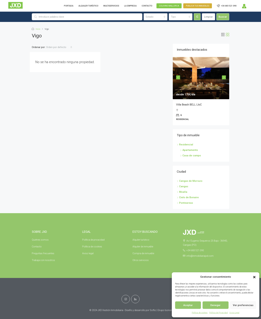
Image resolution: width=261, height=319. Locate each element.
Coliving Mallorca (169, 6)
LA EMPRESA (130, 6)
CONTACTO (147, 6)
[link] (201, 78)
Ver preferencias (243, 305)
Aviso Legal (234, 313)
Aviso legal (88, 253)
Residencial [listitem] (185, 144)
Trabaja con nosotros (43, 260)
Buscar (223, 16)
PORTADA (68, 6)
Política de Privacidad (218, 313)
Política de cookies (200, 313)
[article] (201, 91)
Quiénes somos (40, 239)
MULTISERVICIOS (111, 6)
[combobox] (155, 16)
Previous (178, 77)
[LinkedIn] (135, 299)
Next (224, 77)
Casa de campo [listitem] (190, 155)
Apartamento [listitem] (189, 150)
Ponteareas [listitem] (185, 202)
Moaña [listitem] (182, 191)
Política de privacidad (93, 239)
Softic (153, 310)
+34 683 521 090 (195, 250)
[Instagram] (126, 299)
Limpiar (208, 16)
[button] (254, 277)
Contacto (37, 246)
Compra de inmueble (143, 253)
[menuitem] (226, 6)
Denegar (215, 305)
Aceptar (188, 305)
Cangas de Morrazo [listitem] (189, 180)
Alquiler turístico (140, 239)
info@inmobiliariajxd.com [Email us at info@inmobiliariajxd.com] (200, 256)
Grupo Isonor (165, 310)
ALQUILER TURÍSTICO (88, 6)
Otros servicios (140, 260)
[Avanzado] (197, 16)
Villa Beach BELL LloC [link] (189, 104)
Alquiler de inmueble (142, 246)
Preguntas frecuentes (43, 253)
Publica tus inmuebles (197, 6)
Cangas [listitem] (182, 186)
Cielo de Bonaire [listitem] (188, 197)
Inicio (38, 29)
